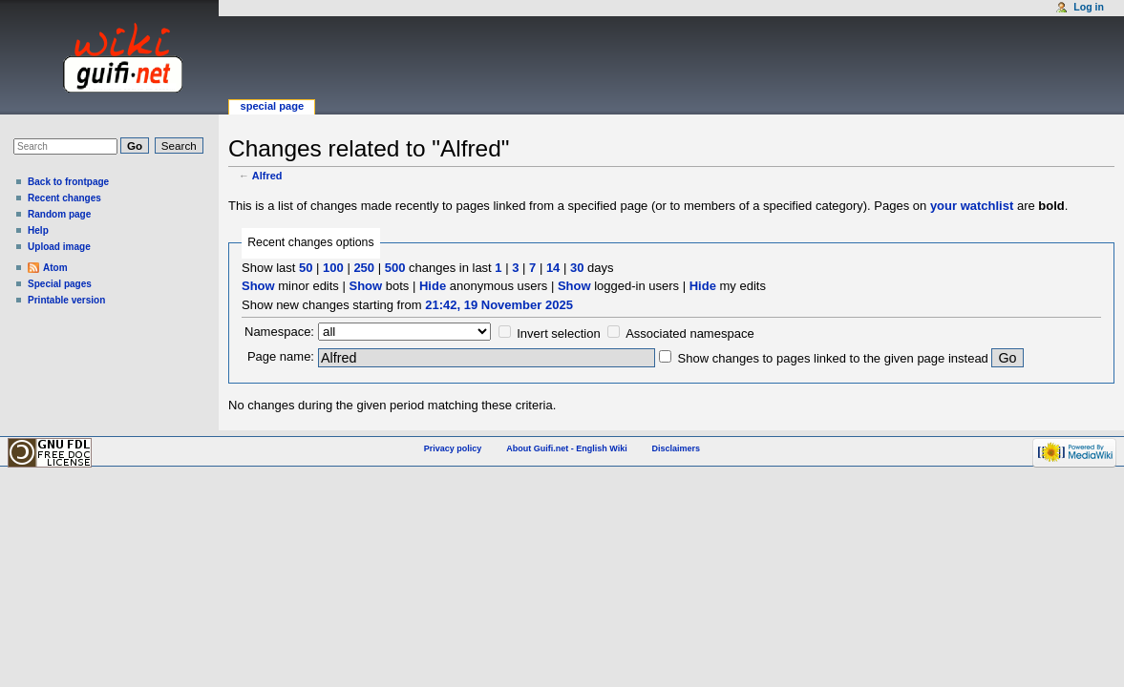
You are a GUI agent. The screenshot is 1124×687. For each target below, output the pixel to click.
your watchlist (971, 205)
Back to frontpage (68, 182)
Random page (59, 214)
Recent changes (64, 198)
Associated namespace (689, 333)
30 (576, 267)
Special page (272, 106)
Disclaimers (676, 448)
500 (395, 267)
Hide (432, 286)
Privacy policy (453, 448)
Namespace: (279, 331)
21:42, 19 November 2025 (499, 305)
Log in (1088, 6)
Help (38, 230)
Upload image (59, 246)
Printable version (66, 300)
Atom (55, 267)
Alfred (267, 175)
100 (333, 267)
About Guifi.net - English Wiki (566, 448)
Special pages (60, 284)
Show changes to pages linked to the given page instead (833, 358)
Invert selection (558, 333)
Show (258, 286)
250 (363, 267)
